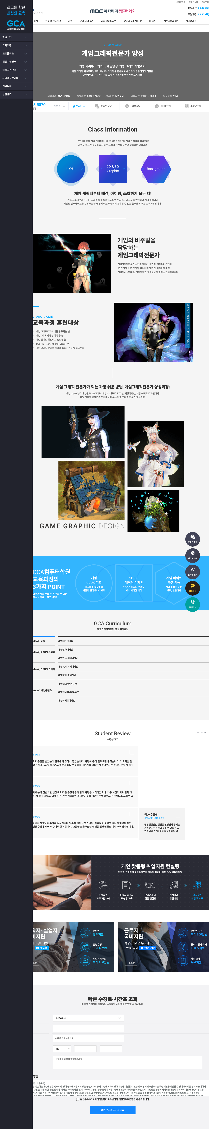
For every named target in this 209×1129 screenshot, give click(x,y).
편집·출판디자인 (63, 21)
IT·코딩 (167, 21)
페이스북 (191, 1099)
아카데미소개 (30, 1098)
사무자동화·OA (185, 21)
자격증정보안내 (10, 78)
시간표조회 (174, 98)
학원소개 (7, 37)
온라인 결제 (192, 575)
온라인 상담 (192, 542)
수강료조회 (189, 2)
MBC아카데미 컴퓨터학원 (121, 11)
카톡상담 (192, 591)
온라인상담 (201, 2)
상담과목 (33, 961)
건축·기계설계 (98, 21)
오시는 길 (89, 98)
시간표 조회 (192, 558)
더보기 (63, 748)
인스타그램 (176, 1099)
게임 (81, 21)
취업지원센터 (9, 61)
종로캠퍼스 (33, 2)
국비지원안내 (9, 70)
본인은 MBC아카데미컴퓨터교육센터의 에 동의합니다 (122, 1032)
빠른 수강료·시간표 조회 (120, 1043)
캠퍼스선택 (34, 951)
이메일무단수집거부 (93, 1098)
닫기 (27, 2)
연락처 (32, 982)
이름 (31, 971)
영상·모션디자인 (121, 21)
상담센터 (7, 94)
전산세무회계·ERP (146, 21)
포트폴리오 (8, 53)
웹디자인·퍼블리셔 (37, 21)
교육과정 (7, 45)
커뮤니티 (7, 86)
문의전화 (192, 607)
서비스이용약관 (49, 1098)
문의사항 (32, 995)
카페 (203, 1099)
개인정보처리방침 (70, 1098)
